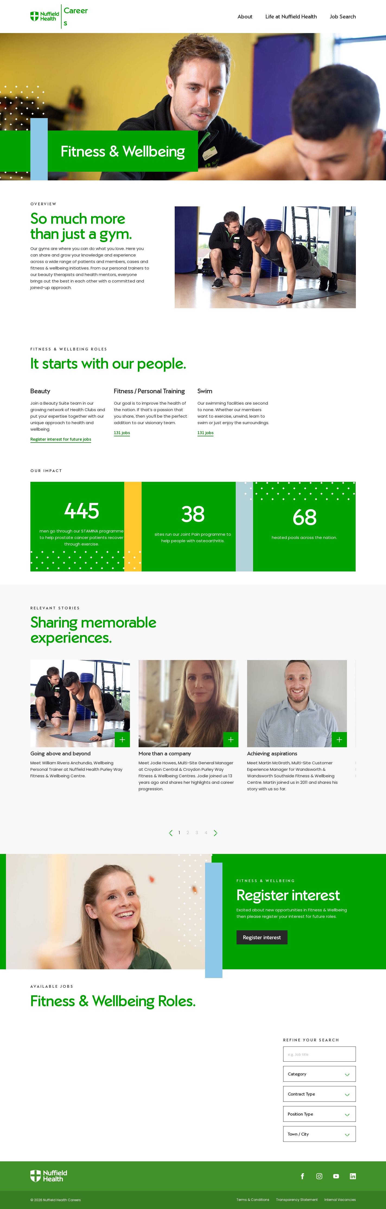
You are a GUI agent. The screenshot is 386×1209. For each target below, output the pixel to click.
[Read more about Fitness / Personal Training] (122, 433)
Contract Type (319, 1094)
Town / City (319, 1134)
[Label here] (122, 739)
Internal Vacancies (340, 1199)
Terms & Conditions (253, 1199)
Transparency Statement (297, 1199)
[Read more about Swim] (205, 433)
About (245, 16)
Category (319, 1074)
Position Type (319, 1114)
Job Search (343, 16)
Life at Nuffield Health (291, 16)
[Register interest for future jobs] (60, 440)
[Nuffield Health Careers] (60, 16)
